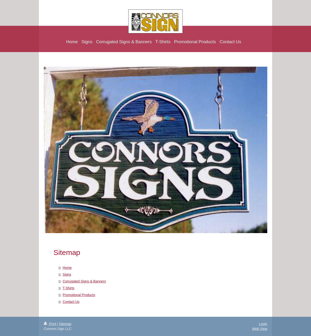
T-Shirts (68, 288)
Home (67, 268)
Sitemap (65, 324)
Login (263, 324)
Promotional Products (79, 295)
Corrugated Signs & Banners (84, 281)
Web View (259, 329)
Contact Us (71, 302)
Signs (67, 274)
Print (50, 324)
